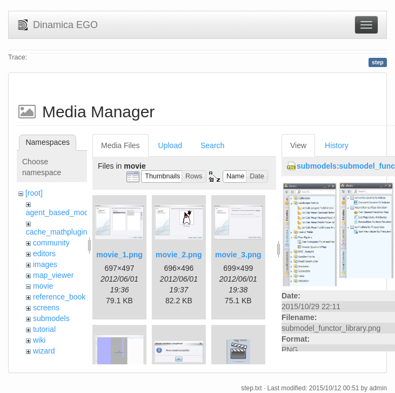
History (337, 145)
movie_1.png (119, 254)
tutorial (44, 329)
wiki (39, 340)
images (45, 264)
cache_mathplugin (57, 232)
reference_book (59, 296)
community (51, 242)
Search (212, 145)
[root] (34, 193)
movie (43, 286)
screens (46, 307)
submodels (51, 318)
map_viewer (53, 275)
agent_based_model (60, 212)
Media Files (120, 145)
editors (44, 253)
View (298, 145)
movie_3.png (238, 254)
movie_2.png (179, 254)
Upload (170, 145)
